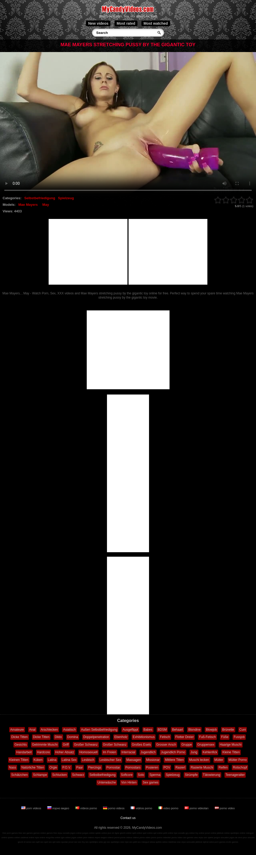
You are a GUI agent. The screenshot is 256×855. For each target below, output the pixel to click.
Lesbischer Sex (110, 760)
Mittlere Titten (174, 760)
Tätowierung (211, 775)
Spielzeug (66, 198)
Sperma (154, 775)
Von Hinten (129, 782)
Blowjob (211, 729)
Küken (38, 760)
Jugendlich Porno (173, 752)
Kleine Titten (231, 752)
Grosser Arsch (166, 744)
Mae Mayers (28, 205)
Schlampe (40, 775)
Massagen (133, 760)
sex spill (35, 842)
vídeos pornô (113, 837)
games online (39, 833)
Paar (79, 767)
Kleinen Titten (18, 760)
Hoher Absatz (64, 752)
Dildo (58, 737)
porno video (225, 808)
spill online (137, 833)
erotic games (232, 842)
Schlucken (59, 775)
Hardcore (43, 752)
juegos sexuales (221, 837)
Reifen (223, 767)
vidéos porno (142, 808)
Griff (66, 744)
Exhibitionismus (144, 737)
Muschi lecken (199, 760)
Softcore (127, 775)
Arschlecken (49, 729)
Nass (12, 767)
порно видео (58, 808)
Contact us (127, 818)
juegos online (88, 833)
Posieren (152, 767)
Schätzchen (19, 775)
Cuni (242, 729)
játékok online (223, 833)
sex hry (81, 842)
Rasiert (180, 767)
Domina (72, 737)
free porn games (10, 833)
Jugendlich (148, 752)
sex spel (44, 842)
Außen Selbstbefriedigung (99, 729)
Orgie (53, 767)
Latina (52, 760)
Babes (148, 729)
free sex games (25, 833)
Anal (32, 729)
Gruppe (186, 744)
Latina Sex (69, 760)
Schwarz (78, 775)
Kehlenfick (210, 752)
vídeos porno (86, 808)
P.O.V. (66, 767)
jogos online (76, 833)
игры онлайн (64, 833)
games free (52, 833)
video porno (168, 808)
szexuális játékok (194, 842)
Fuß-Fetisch (207, 737)
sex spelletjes (91, 842)
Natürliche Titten (32, 767)
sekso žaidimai (169, 842)
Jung (194, 752)
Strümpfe (191, 775)
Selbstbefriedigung (39, 198)
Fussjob (239, 737)
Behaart (177, 729)
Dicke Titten (19, 737)
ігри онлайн (179, 833)
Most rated (126, 23)
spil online (158, 833)
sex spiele (208, 837)
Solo (141, 775)
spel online (148, 833)
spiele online (101, 833)
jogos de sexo (235, 837)
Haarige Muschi (231, 744)
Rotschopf (240, 767)
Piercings (94, 767)
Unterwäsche (107, 782)
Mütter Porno (238, 760)
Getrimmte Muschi (45, 744)
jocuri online (210, 833)
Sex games (150, 782)
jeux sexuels (249, 837)
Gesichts (20, 744)
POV (166, 767)
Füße (224, 737)
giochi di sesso (25, 842)
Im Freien (109, 752)
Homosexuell (88, 752)
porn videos (31, 808)
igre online (66, 837)
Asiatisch (69, 729)
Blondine (194, 729)
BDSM (162, 729)
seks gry (102, 842)
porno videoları (197, 808)
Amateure (17, 729)
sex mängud (143, 842)
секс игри (181, 842)
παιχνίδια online (53, 837)
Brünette (228, 729)
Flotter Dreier (184, 737)
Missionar (153, 760)
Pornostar (113, 767)
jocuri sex (73, 842)
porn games (220, 842)
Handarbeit (24, 752)
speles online (14, 837)
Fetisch (165, 737)
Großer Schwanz (86, 744)
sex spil (52, 842)
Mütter (218, 760)
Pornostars (133, 767)
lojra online (40, 837)
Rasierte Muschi (202, 767)
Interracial (128, 752)
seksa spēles (156, 842)
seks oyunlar (62, 842)
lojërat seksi (208, 842)
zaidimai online (27, 837)
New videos (98, 23)
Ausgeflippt (130, 729)
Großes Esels (141, 744)
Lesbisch (88, 760)
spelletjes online (237, 833)
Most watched (156, 23)
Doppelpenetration (96, 737)
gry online (190, 833)
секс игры (198, 837)
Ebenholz (120, 737)
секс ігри (124, 842)
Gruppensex (205, 744)
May (45, 205)
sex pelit (133, 842)
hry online (199, 833)
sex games (188, 837)
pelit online (168, 833)
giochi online (125, 833)
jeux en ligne (113, 833)
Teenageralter (235, 775)
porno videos (114, 808)
